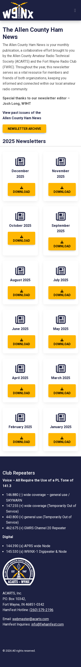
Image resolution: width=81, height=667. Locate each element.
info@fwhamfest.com (47, 624)
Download (21, 190)
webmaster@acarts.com (30, 619)
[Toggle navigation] (75, 10)
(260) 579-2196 (41, 610)
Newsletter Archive (24, 128)
